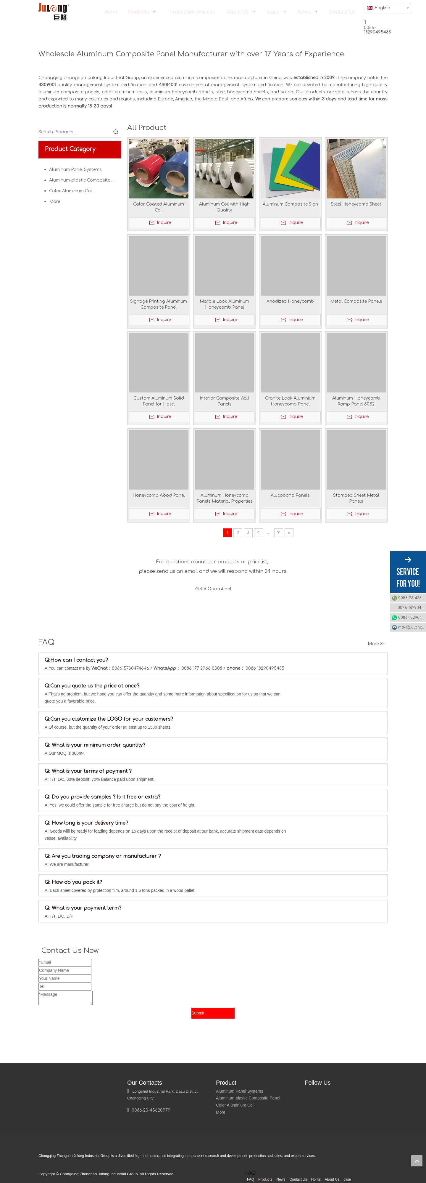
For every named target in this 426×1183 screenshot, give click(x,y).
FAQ (250, 1179)
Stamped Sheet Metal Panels (356, 498)
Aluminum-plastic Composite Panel (85, 180)
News (280, 1179)
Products (265, 1179)
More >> (376, 644)
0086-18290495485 (412, 608)
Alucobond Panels (290, 495)
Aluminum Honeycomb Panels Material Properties (224, 498)
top (416, 1160)
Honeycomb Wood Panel (159, 495)
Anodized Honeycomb (290, 301)
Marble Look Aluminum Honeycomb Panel (224, 304)
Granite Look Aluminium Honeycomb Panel (290, 401)
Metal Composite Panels (356, 301)
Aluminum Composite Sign (290, 204)
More (54, 201)
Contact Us (298, 1179)
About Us (332, 1179)
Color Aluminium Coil (71, 191)
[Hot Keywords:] (116, 132)
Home (316, 1179)
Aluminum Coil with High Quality (224, 207)
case (347, 1179)
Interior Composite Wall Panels (224, 401)
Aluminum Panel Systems (75, 169)
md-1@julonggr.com (412, 627)
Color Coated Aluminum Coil (158, 207)
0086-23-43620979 (412, 598)
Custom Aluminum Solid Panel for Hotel (158, 401)
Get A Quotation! (213, 589)
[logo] (45, 1086)
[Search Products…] (74, 132)
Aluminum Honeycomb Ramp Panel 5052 (356, 401)
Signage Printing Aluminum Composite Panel (158, 304)
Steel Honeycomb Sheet (356, 204)
